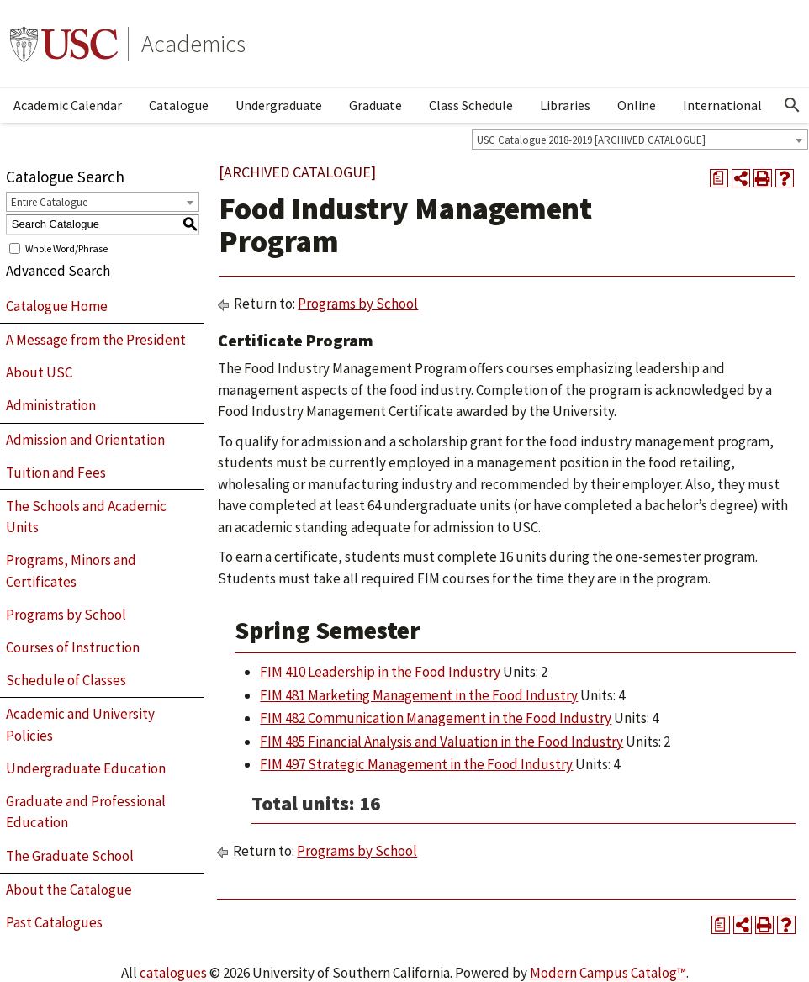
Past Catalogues (54, 922)
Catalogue (179, 105)
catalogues (173, 973)
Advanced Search (58, 270)
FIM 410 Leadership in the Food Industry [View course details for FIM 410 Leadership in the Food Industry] (380, 672)
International (722, 105)
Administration (51, 405)
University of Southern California (64, 43)
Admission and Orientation (85, 439)
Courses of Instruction (73, 647)
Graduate (375, 105)
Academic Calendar (67, 105)
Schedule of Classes (66, 680)
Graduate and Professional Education (86, 812)
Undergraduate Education (86, 768)
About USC (39, 372)
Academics (193, 44)
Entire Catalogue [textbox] (49, 202)
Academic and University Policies (80, 725)
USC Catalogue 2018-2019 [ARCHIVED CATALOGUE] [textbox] (591, 140)
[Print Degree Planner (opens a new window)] (719, 178)
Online (636, 105)
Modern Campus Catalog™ (608, 973)
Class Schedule (471, 105)
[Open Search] (792, 105)
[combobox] (640, 139)
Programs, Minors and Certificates (71, 571)
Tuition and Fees (56, 472)
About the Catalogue (69, 889)
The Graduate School (70, 856)
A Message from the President (96, 339)
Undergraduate (278, 105)
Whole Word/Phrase (66, 247)
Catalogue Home (57, 306)
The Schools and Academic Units (86, 517)
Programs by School (66, 614)
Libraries (565, 105)
